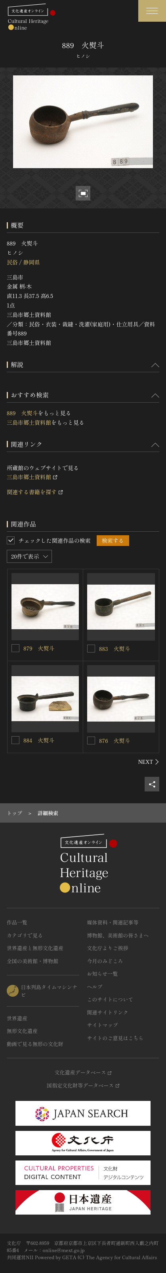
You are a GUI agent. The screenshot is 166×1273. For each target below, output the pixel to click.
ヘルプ (95, 986)
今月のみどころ (105, 961)
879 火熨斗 (39, 648)
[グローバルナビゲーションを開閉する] (152, 11)
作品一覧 (17, 922)
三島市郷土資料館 (29, 422)
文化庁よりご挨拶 (107, 948)
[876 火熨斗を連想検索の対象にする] (91, 740)
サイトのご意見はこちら (115, 1038)
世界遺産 (17, 1018)
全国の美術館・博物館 (32, 961)
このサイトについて (110, 999)
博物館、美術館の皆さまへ (118, 935)
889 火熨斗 (22, 413)
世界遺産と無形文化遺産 (35, 948)
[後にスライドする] (148, 762)
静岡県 (31, 262)
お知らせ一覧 (102, 973)
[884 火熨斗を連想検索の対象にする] (15, 740)
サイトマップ (102, 1025)
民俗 (12, 262)
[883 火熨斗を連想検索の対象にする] (91, 648)
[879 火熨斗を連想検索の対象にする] (15, 648)
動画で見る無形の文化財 (35, 1044)
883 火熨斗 (114, 648)
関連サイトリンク (107, 1012)
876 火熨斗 (114, 740)
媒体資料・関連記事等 (113, 922)
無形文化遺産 (22, 1031)
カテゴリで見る (25, 935)
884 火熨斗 (38, 740)
